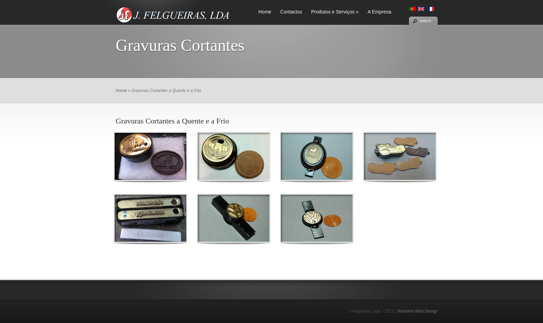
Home (264, 12)
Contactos (291, 12)
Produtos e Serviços (334, 12)
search (425, 21)
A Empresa (379, 12)
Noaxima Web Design (418, 311)
